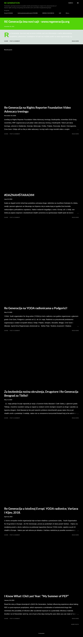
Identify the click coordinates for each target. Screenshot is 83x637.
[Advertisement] (41, 237)
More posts (75, 624)
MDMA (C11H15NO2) (48, 13)
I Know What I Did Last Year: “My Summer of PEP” (36, 596)
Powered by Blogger (41, 630)
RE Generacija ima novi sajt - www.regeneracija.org (36, 21)
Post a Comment (15, 41)
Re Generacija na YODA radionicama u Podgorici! (35, 308)
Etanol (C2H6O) (8, 13)
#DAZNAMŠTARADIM (19, 195)
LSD (60, 13)
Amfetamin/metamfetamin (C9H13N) (28, 13)
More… (68, 13)
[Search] (70, 3)
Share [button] (6, 41)
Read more (75, 41)
